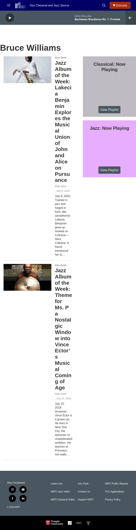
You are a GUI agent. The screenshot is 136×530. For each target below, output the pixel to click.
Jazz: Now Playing (109, 128)
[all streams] (131, 18)
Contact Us (84, 491)
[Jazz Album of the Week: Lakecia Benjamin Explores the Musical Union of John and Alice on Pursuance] (27, 69)
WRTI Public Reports (116, 483)
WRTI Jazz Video (60, 491)
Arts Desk (60, 57)
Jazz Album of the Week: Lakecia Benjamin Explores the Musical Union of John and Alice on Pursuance (63, 121)
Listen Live (57, 483)
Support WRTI (86, 499)
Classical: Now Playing (110, 67)
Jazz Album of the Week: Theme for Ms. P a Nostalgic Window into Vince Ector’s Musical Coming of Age (63, 328)
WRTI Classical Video (63, 499)
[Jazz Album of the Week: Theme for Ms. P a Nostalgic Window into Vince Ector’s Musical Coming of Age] (27, 277)
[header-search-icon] (104, 5)
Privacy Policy (112, 499)
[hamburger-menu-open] (8, 5)
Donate (121, 5)
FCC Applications (114, 491)
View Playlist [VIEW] (109, 109)
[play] (10, 18)
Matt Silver (61, 186)
